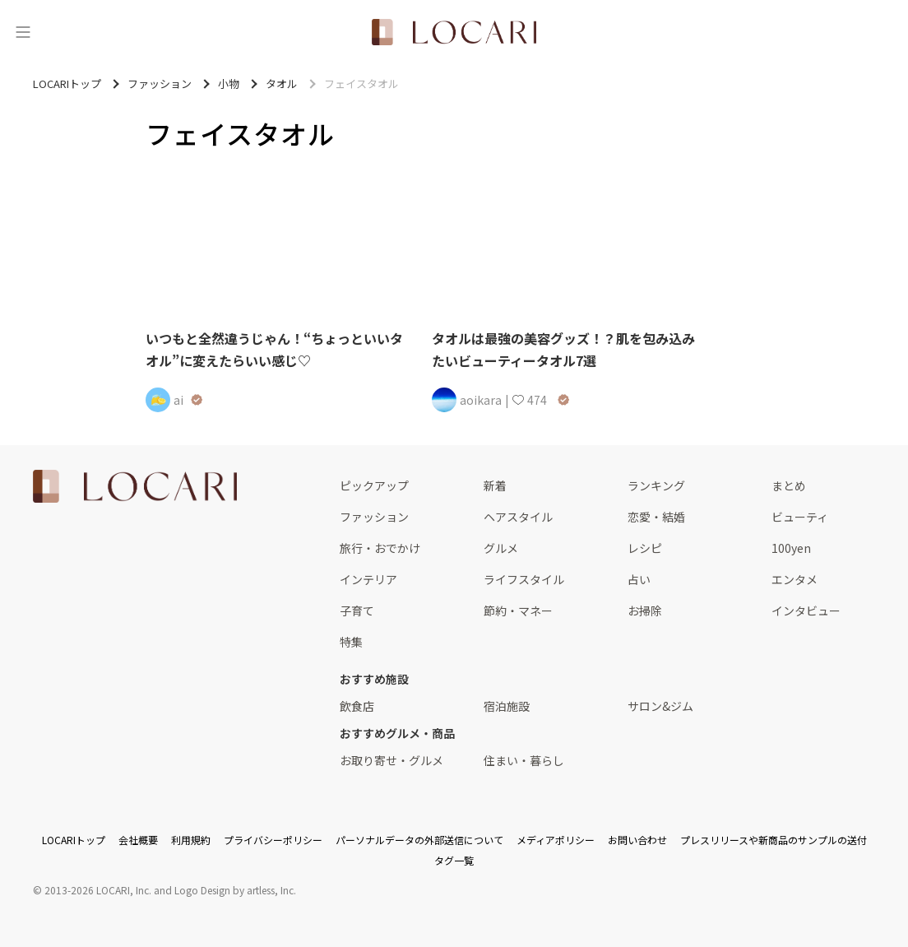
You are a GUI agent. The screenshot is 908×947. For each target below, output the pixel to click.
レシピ (645, 548)
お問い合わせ (637, 840)
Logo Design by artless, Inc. (235, 890)
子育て (357, 610)
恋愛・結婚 (656, 516)
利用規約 (191, 840)
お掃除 (645, 610)
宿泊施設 (507, 706)
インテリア (368, 579)
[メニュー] (23, 32)
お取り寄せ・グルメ (391, 760)
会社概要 (138, 840)
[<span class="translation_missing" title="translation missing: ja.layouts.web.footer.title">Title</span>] (135, 486)
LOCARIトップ (73, 840)
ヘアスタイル (518, 516)
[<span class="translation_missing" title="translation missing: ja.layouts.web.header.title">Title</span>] (454, 32)
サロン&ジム (660, 706)
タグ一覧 (454, 860)
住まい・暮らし (524, 760)
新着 (495, 485)
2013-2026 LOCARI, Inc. (97, 890)
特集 (351, 642)
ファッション (374, 516)
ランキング (656, 485)
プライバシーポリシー (273, 840)
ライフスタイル (524, 579)
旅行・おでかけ (380, 548)
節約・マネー (518, 610)
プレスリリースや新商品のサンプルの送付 (773, 840)
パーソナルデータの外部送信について (419, 840)
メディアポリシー (556, 840)
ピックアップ (374, 485)
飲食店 (357, 706)
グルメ (501, 548)
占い (639, 579)
